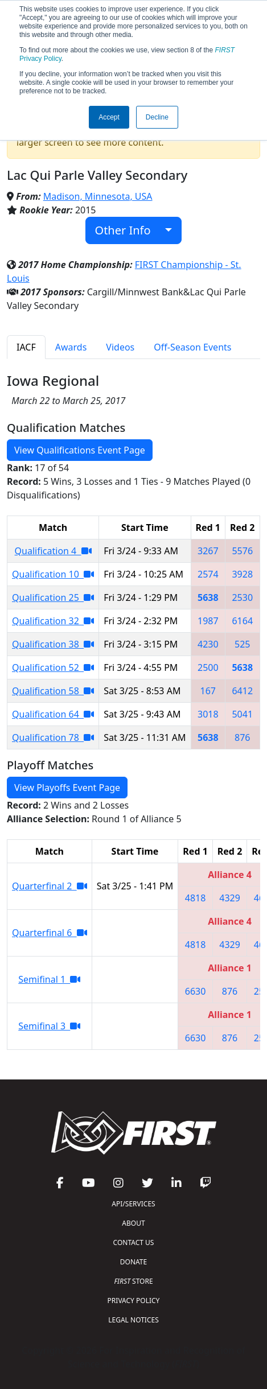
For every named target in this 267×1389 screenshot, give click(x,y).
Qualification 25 (53, 597)
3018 (208, 714)
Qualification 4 (53, 551)
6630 (195, 991)
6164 (242, 621)
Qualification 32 (53, 621)
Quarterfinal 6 (49, 932)
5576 (242, 551)
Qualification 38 (53, 644)
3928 (242, 574)
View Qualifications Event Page (79, 450)
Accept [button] (109, 117)
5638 (208, 597)
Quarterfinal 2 (49, 886)
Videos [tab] (120, 347)
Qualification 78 (53, 737)
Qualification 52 (53, 667)
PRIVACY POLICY (134, 1300)
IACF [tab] (26, 347)
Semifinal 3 (49, 1026)
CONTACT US (133, 1242)
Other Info (129, 230)
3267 (208, 551)
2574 (208, 574)
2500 (208, 667)
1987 (208, 621)
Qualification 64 (53, 714)
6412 (242, 691)
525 (242, 644)
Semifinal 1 (49, 979)
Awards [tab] (71, 347)
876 (242, 737)
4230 (208, 644)
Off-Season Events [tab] (192, 347)
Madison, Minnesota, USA (98, 196)
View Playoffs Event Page (67, 787)
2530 (242, 597)
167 (208, 691)
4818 (195, 898)
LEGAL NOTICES (133, 1320)
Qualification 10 (53, 574)
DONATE (133, 1262)
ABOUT (133, 1223)
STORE (133, 1281)
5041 (242, 714)
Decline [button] (157, 117)
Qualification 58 (53, 691)
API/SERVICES (133, 1204)
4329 (229, 898)
